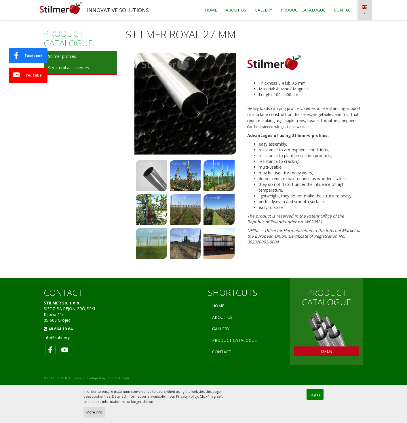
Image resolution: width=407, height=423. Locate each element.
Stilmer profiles (62, 56)
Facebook (28, 55)
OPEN (326, 351)
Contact (343, 10)
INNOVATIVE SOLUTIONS (118, 10)
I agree (315, 394)
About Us (236, 10)
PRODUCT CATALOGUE (303, 10)
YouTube (27, 74)
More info (94, 412)
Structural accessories (68, 67)
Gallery (263, 10)
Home (211, 10)
